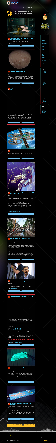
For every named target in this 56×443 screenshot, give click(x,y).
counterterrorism (44, 62)
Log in (16, 15)
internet (14, 288)
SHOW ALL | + (43, 102)
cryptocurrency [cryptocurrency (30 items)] (46, 25)
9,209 (28, 424)
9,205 (18, 424)
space (16, 81)
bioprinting (43, 55)
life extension (17, 342)
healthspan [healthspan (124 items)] (46, 27)
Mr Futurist (43, 109)
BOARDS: (42, 435)
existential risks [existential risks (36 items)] (42, 26)
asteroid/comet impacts (45, 48)
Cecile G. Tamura (45, 87)
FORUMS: (33, 437)
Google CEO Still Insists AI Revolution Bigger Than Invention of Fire (21, 281)
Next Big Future (43, 110)
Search (48, 12)
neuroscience (20, 342)
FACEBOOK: (15, 434)
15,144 (33, 424)
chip (14, 414)
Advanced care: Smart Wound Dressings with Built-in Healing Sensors (20, 367)
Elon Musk (43, 42)
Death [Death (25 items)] (48, 25)
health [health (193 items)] (43, 27)
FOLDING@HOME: (33, 436)
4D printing (43, 39)
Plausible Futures (44, 111)
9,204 (16, 424)
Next (20, 426)
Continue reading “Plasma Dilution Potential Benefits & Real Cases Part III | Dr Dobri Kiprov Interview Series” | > (21, 340)
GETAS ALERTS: (42, 434)
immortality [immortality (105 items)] (44, 28)
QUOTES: (42, 437)
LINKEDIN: (33, 434)
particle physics (16, 156)
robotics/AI (14, 81)
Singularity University (44, 43)
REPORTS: (24, 436)
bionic (42, 54)
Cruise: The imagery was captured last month (18, 71)
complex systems (44, 60)
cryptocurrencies (44, 64)
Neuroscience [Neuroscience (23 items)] (48, 30)
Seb (43, 96)
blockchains (43, 57)
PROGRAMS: (42, 436)
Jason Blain (44, 98)
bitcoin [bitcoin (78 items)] (46, 24)
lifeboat (14, 156)
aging (42, 45)
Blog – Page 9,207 (28, 7)
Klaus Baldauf (44, 86)
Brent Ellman (44, 95)
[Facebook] (43, 440)
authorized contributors (20, 15)
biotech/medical (14, 211)
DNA (42, 41)
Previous (10, 424)
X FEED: (15, 435)
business (43, 58)
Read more (21, 45)
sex (16, 211)
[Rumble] (48, 440)
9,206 (20, 424)
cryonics (43, 63)
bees (42, 51)
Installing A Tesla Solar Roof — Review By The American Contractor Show (22, 89)
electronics (18, 379)
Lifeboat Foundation (11, 440)
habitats (14, 120)
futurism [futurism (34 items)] (48, 26)
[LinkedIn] (46, 440)
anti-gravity (43, 47)
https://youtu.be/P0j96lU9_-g (17, 329)
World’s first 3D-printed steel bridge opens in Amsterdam (20, 238)
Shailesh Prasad (11, 379)
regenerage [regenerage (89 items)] (46, 31)
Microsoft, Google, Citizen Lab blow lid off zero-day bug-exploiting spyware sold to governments (21, 39)
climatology (43, 59)
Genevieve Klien (11, 43)
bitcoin (42, 56)
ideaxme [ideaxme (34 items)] (41, 28)
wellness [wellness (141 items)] (47, 33)
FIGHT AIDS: (15, 436)
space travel (18, 211)
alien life (43, 46)
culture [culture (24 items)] (47, 25)
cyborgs (43, 65)
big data (43, 52)
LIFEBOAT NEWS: (24, 434)
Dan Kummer (44, 83)
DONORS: (33, 435)
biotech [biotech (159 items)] (47, 23)
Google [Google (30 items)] (41, 27)
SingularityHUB (43, 112)
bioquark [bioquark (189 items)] (43, 23)
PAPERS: (24, 437)
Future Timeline (11, 257)
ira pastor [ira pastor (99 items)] (43, 29)
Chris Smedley (44, 101)
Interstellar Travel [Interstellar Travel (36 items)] (47, 28)
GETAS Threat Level (9, 435)
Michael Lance (44, 97)
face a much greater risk (14, 206)
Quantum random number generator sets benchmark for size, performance (20, 404)
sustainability (16, 120)
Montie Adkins (11, 342)
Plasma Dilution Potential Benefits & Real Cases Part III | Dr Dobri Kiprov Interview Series (21, 297)
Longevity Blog (43, 108)
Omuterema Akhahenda (44, 85)
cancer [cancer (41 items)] (43, 25)
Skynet (42, 44)
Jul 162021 (8, 39)
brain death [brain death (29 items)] (42, 25)
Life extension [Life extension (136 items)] (46, 29)
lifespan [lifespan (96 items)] (42, 30)
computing (43, 61)
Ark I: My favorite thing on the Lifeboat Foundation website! (20, 151)
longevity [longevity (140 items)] (44, 30)
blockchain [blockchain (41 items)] (48, 24)
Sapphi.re (18, 440)
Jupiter (15, 74)
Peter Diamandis (44, 40)
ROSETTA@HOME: (15, 437)
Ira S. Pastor (44, 100)
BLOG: (23, 435)
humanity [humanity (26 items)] (48, 27)
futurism (14, 43)
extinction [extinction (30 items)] (45, 26)
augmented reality (44, 50)
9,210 (30, 424)
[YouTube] (47, 440)
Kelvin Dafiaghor (11, 288)
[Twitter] (44, 440)
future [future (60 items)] (46, 26)
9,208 (26, 424)
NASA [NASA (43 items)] (46, 30)
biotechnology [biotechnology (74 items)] (43, 24)
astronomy (43, 49)
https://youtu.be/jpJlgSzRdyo (16, 328)
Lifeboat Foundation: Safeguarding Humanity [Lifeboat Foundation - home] (13, 3)
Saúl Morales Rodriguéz (44, 72)
